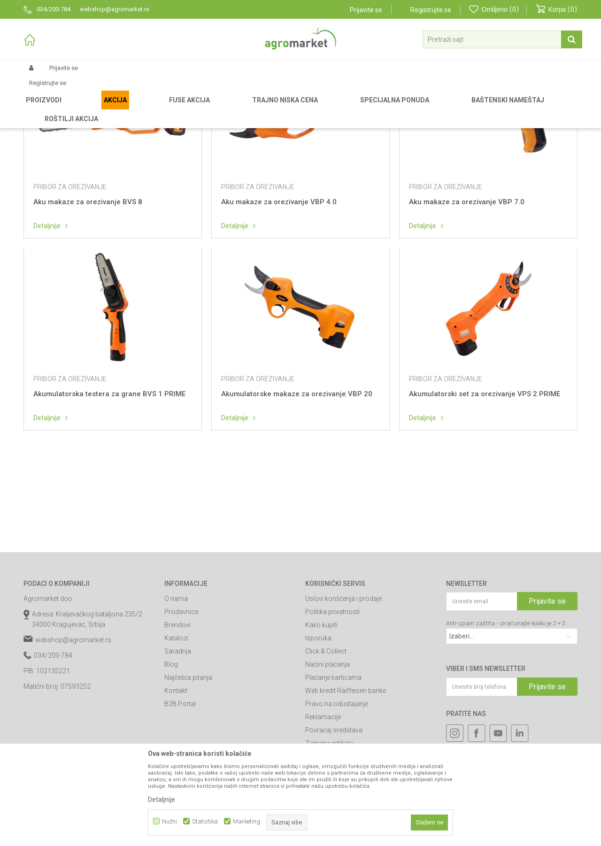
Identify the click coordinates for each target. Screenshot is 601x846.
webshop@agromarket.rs (73, 738)
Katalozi (176, 736)
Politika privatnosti (332, 710)
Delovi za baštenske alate (141, 109)
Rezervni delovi (81, 109)
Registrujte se (430, 10)
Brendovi (177, 723)
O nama (176, 696)
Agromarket (38, 109)
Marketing (246, 821)
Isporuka (318, 736)
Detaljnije (47, 324)
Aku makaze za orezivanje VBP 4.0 (279, 300)
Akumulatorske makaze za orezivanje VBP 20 (296, 492)
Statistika (205, 821)
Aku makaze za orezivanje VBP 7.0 (466, 300)
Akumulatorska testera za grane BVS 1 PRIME (109, 492)
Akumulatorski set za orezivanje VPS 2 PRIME (484, 492)
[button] (502, 39)
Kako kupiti (321, 723)
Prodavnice (181, 710)
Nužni (169, 821)
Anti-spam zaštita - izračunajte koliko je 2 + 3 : (507, 721)
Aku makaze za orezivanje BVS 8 (87, 300)
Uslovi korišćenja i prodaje (343, 696)
